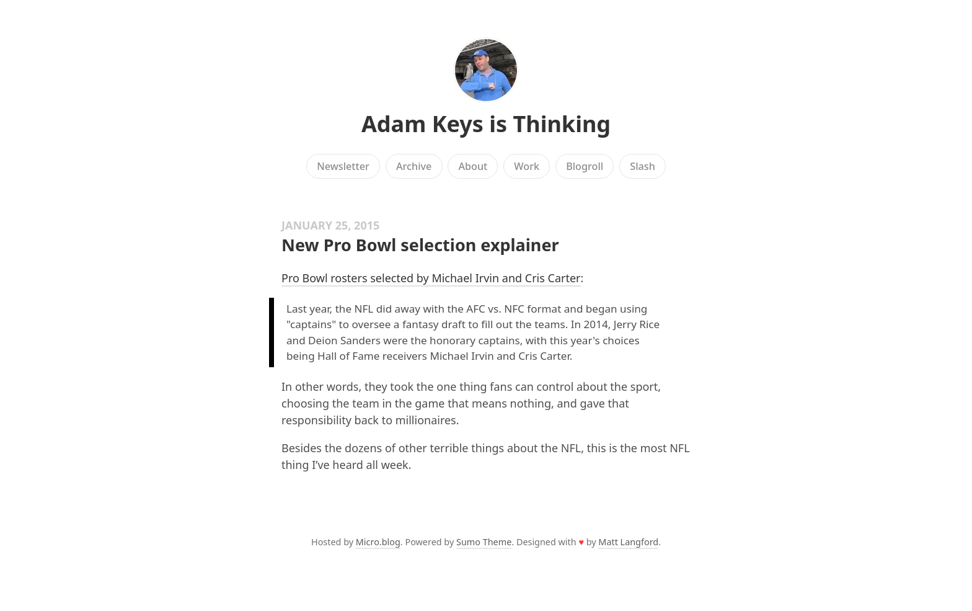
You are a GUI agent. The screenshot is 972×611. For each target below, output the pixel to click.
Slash (642, 166)
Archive (413, 166)
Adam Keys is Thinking (486, 124)
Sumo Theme (483, 542)
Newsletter (343, 166)
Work (526, 166)
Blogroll (584, 166)
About (472, 166)
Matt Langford (628, 542)
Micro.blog (378, 542)
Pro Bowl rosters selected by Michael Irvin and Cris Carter (431, 277)
